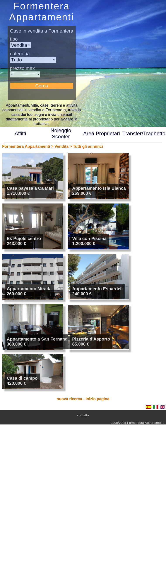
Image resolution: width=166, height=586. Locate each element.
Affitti (20, 133)
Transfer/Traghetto (143, 133)
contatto (83, 415)
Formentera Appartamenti (26, 146)
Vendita (61, 146)
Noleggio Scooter (61, 133)
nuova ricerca (69, 399)
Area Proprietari (101, 133)
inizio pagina (98, 399)
